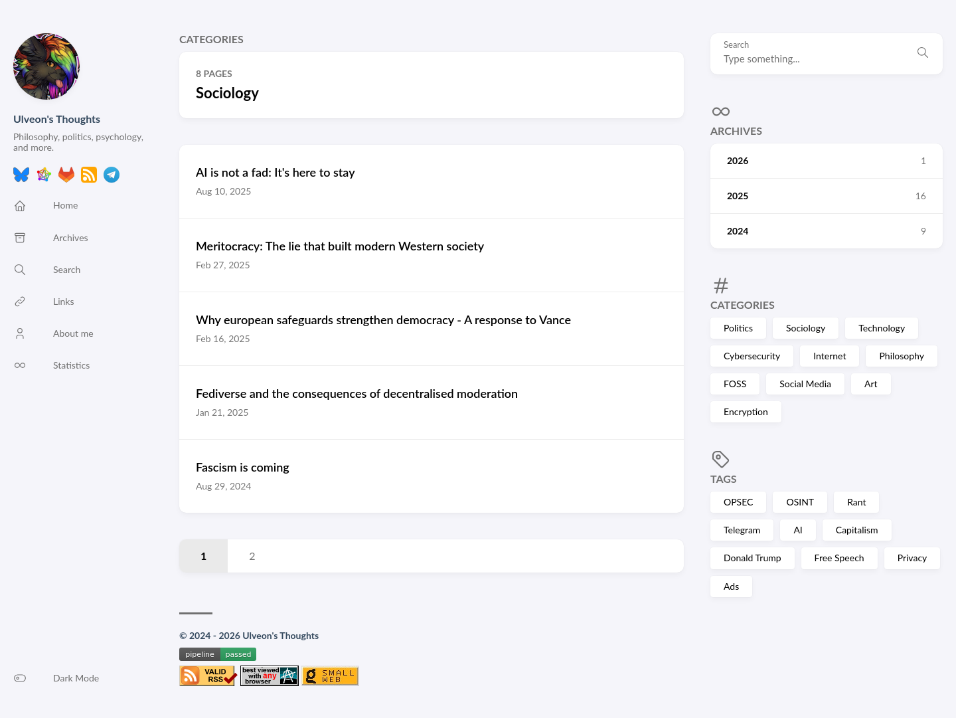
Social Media (805, 383)
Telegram (742, 529)
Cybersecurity (752, 355)
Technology (881, 327)
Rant (856, 501)
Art (871, 383)
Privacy (912, 557)
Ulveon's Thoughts (56, 118)
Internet (829, 355)
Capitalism (857, 529)
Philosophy (901, 355)
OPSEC (738, 501)
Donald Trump (752, 557)
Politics (738, 327)
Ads (731, 586)
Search (736, 45)
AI (797, 529)
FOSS (735, 383)
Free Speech (839, 557)
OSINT (800, 501)
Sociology (805, 327)
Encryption (746, 411)
